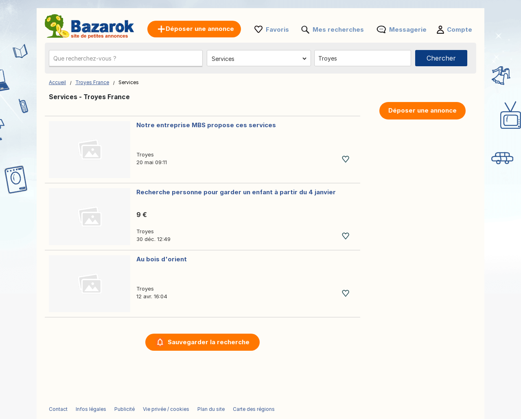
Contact (58, 409)
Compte (459, 29)
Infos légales (91, 409)
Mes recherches (338, 29)
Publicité (124, 409)
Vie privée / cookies (166, 409)
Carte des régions (254, 409)
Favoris (277, 29)
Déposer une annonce (422, 110)
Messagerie (408, 29)
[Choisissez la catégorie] (259, 58)
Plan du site (211, 409)
